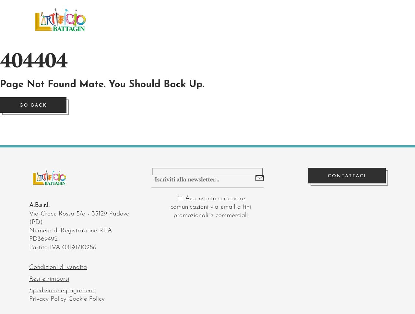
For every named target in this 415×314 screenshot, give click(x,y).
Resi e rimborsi (49, 279)
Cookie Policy (86, 299)
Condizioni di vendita (58, 267)
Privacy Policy (47, 299)
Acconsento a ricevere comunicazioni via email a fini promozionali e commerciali (211, 207)
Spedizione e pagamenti (62, 290)
